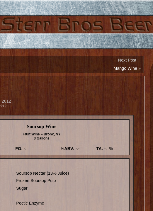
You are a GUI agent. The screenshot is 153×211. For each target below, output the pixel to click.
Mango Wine (125, 68)
